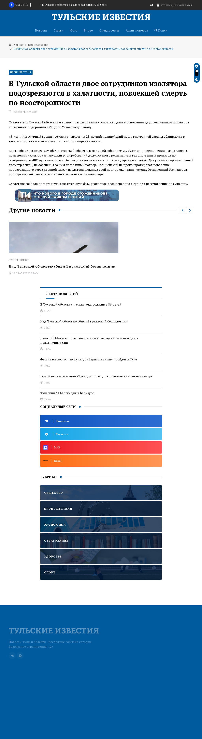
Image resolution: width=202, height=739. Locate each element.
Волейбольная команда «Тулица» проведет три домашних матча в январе (96, 376)
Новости (41, 30)
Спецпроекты (109, 30)
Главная (16, 44)
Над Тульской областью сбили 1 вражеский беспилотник (62, 266)
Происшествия (38, 44)
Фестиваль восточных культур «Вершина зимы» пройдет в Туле (88, 359)
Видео (88, 30)
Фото (73, 30)
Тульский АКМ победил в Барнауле (67, 393)
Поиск (160, 30)
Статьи (59, 30)
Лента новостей (62, 294)
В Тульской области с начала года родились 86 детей (74, 4)
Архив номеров (137, 30)
